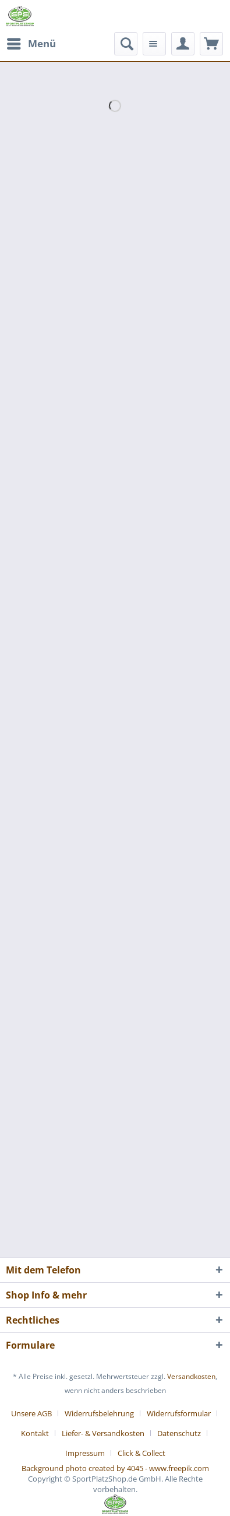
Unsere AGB (31, 1413)
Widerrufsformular (179, 1413)
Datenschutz (179, 1433)
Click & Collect (141, 1453)
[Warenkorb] (211, 43)
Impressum (85, 1453)
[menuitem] (31, 43)
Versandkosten (191, 1376)
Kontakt (35, 1433)
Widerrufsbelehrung (99, 1413)
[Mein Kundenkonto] (182, 43)
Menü (31, 42)
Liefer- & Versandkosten (103, 1433)
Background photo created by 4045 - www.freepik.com (115, 1468)
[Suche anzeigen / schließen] (125, 43)
